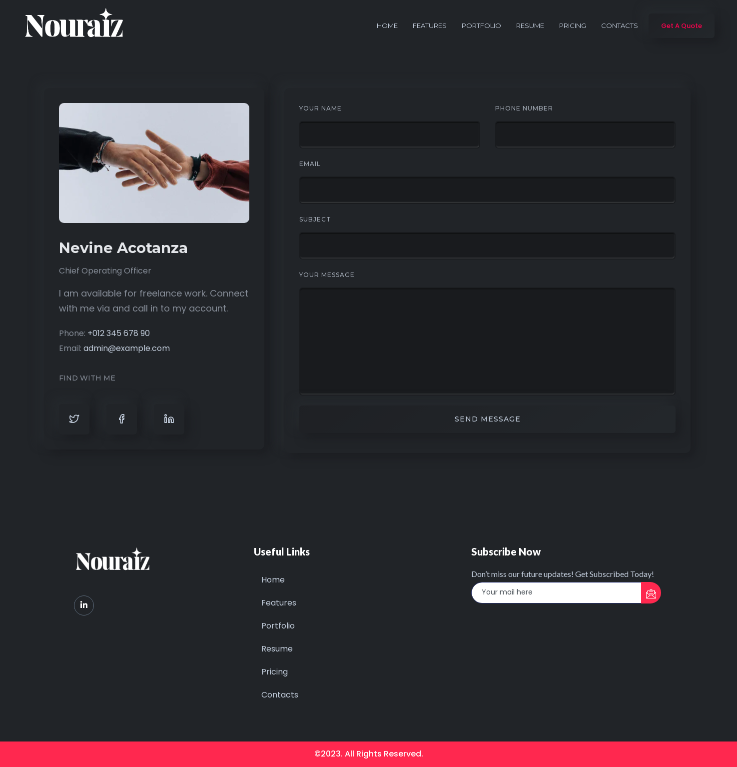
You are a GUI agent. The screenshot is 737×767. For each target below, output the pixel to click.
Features (430, 26)
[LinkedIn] (84, 606)
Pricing (572, 26)
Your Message (327, 274)
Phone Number (524, 108)
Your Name (320, 108)
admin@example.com (126, 348)
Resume (530, 26)
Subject (315, 219)
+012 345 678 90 (118, 333)
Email (310, 164)
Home (387, 26)
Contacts (619, 26)
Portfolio (481, 26)
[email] (556, 593)
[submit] (651, 593)
